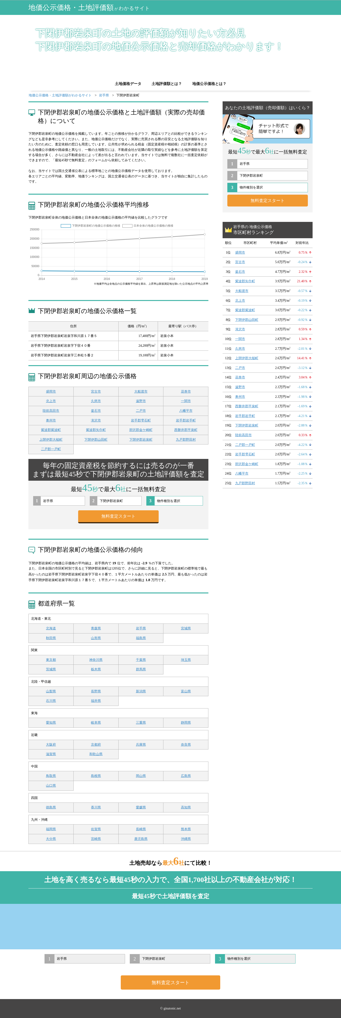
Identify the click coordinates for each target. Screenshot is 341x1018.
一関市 (186, 401)
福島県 (141, 638)
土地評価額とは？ (167, 84)
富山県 (186, 691)
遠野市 (141, 401)
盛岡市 (51, 391)
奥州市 (51, 420)
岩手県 (141, 628)
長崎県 (141, 829)
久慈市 (96, 401)
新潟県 (141, 691)
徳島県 (51, 807)
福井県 (96, 701)
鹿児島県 (141, 839)
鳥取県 (51, 776)
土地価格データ (128, 84)
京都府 (96, 744)
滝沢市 (96, 420)
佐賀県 (96, 829)
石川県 (51, 701)
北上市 (51, 401)
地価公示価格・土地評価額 (89, 7)
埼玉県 (186, 660)
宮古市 (96, 391)
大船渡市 (141, 391)
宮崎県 (96, 839)
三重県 (141, 722)
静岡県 (186, 722)
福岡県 (51, 829)
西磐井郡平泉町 (185, 430)
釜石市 (96, 411)
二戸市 (141, 411)
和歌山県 (96, 754)
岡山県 (141, 776)
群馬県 (141, 669)
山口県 (51, 785)
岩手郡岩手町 (186, 420)
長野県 (96, 691)
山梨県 (51, 691)
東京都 (51, 660)
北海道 (51, 628)
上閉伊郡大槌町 (51, 439)
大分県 (51, 839)
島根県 (96, 776)
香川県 (96, 807)
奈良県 (186, 744)
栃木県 (96, 669)
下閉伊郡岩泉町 (141, 439)
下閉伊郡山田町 (96, 439)
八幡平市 (186, 411)
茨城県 (51, 669)
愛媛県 (141, 807)
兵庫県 (141, 744)
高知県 (186, 807)
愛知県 (51, 722)
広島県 (186, 776)
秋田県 (51, 638)
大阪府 (51, 744)
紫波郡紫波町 (51, 430)
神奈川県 (96, 660)
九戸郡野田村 (186, 439)
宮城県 (186, 628)
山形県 (96, 638)
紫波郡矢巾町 (96, 430)
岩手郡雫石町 (141, 420)
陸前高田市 (51, 411)
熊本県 (186, 829)
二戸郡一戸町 (51, 449)
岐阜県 (96, 722)
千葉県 (141, 660)
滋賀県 (51, 754)
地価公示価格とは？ (209, 84)
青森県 (96, 628)
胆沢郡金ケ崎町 (141, 430)
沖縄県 (186, 839)
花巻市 (186, 391)
